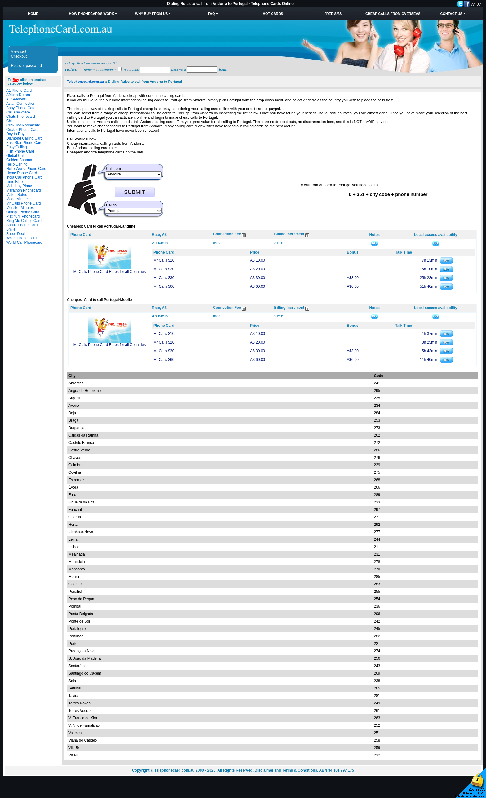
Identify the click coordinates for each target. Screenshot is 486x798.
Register (71, 69)
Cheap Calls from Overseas (393, 14)
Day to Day (15, 134)
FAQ (211, 14)
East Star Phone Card (24, 142)
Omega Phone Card (22, 212)
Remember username (100, 70)
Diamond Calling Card (24, 138)
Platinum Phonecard (23, 216)
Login (223, 69)
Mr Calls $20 (163, 269)
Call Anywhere (18, 112)
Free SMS (333, 14)
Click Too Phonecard (23, 125)
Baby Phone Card (21, 108)
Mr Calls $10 (163, 260)
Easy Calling (16, 147)
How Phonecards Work (91, 14)
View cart (18, 51)
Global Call (15, 155)
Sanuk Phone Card (22, 225)
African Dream (18, 95)
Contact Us (451, 14)
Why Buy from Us (151, 14)
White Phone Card (21, 238)
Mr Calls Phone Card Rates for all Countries (109, 271)
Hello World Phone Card (26, 168)
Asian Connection (20, 103)
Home (33, 14)
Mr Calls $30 (163, 278)
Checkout (19, 56)
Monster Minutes (20, 208)
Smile (10, 229)
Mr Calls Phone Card (23, 203)
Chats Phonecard (20, 116)
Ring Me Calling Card (24, 221)
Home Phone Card (21, 173)
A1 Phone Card (19, 90)
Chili (9, 121)
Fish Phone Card (20, 151)
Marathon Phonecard (23, 190)
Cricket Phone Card (22, 129)
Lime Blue (14, 182)
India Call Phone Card (24, 177)
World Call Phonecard (24, 242)
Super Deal (15, 234)
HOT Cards (273, 14)
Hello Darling (17, 164)
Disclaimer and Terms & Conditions (285, 770)
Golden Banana (19, 160)
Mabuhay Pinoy (19, 186)
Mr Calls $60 (163, 286)
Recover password (26, 66)
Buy (16, 80)
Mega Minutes (17, 199)
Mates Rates (16, 195)
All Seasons (16, 99)
